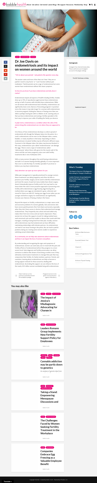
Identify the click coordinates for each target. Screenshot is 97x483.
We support (61, 5)
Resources (70, 5)
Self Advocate (56, 293)
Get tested (43, 5)
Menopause (49, 386)
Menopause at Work (46, 388)
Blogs (17, 57)
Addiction (43, 355)
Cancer (48, 293)
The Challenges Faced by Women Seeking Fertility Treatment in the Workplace (50, 427)
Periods (33, 57)
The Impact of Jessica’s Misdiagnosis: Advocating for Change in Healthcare (48, 305)
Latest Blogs (52, 5)
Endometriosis (25, 57)
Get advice (35, 5)
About (29, 5)
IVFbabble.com (64, 479)
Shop (85, 5)
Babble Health (44, 315)
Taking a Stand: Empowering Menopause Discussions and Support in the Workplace (49, 400)
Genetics (49, 357)
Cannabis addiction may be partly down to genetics (51, 364)
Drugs (43, 357)
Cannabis (56, 355)
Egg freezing (50, 447)
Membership (78, 5)
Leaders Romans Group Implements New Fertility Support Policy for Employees (50, 335)
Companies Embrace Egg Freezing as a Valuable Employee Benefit (51, 458)
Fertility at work (51, 324)
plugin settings (82, 71)
